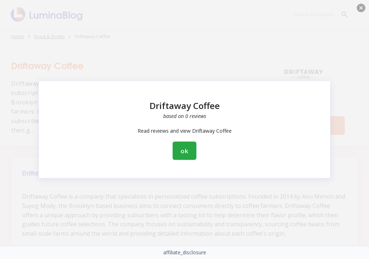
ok (184, 151)
